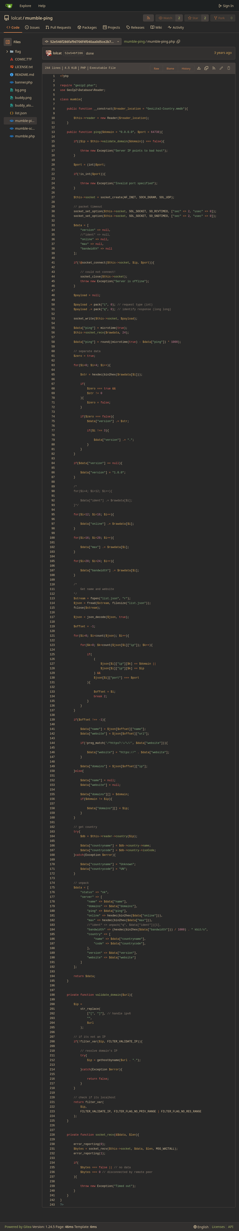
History (186, 68)
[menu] (201, 1227)
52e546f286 (74, 53)
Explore (25, 5)
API (230, 1226)
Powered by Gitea (18, 1226)
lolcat (16, 18)
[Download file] (199, 68)
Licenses (218, 1226)
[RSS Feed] (148, 17)
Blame (170, 68)
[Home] (8, 6)
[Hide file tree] (8, 42)
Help (42, 5)
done (90, 53)
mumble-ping (39, 18)
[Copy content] (206, 68)
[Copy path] (178, 41)
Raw (156, 68)
